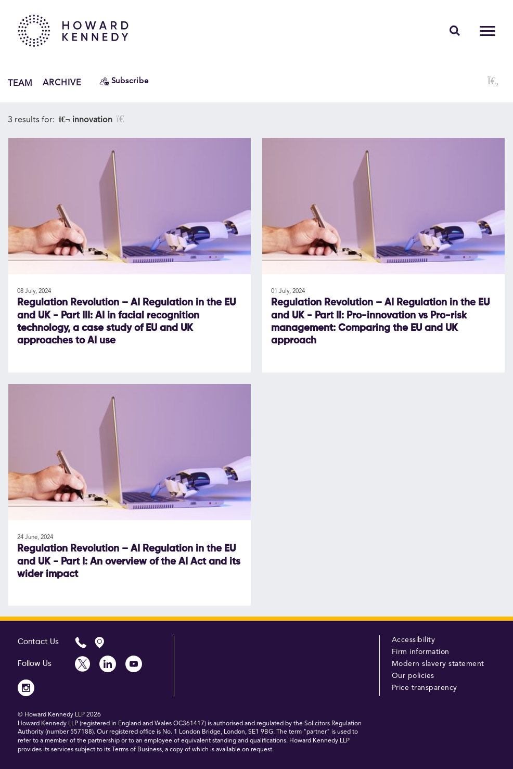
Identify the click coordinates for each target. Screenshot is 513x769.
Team (20, 83)
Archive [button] (62, 83)
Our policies (413, 676)
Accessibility (413, 640)
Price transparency (424, 687)
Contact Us (38, 642)
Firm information (421, 652)
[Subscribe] (124, 81)
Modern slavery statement (438, 664)
